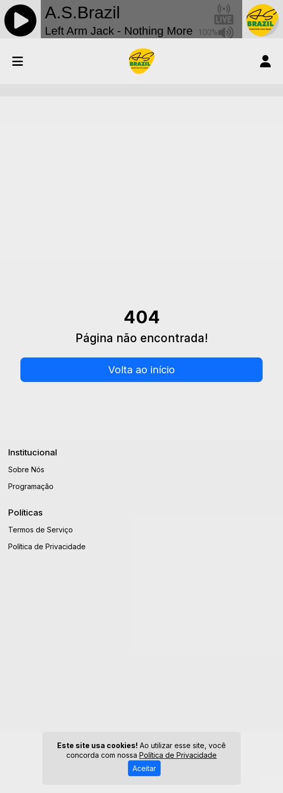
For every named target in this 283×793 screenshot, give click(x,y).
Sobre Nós (26, 469)
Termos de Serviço (40, 529)
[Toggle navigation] (17, 61)
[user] (265, 61)
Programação (31, 486)
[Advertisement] (141, 181)
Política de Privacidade (47, 546)
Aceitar (144, 768)
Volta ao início (141, 370)
